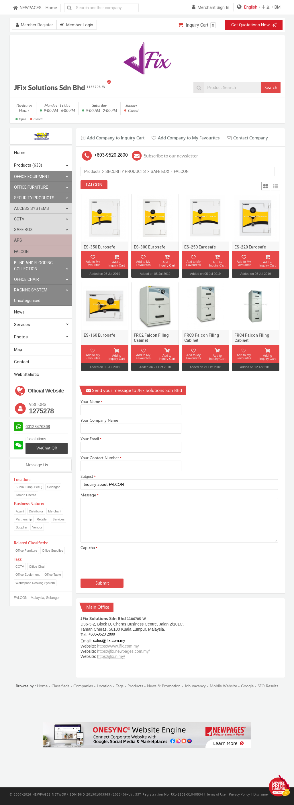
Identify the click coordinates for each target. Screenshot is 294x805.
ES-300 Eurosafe (149, 247)
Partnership (24, 519)
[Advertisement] (147, 706)
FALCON (21, 251)
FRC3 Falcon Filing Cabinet (201, 338)
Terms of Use (216, 794)
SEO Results (268, 686)
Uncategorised (27, 300)
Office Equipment (27, 574)
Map (18, 349)
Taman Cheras (26, 495)
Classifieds (60, 686)
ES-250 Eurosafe (200, 247)
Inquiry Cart (197, 25)
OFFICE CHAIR (41, 280)
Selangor (53, 487)
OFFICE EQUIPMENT (41, 177)
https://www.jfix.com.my (118, 646)
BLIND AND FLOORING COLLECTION (41, 266)
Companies (83, 686)
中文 (266, 7)
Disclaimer (261, 794)
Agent (20, 511)
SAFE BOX (41, 230)
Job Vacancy (195, 686)
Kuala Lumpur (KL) (29, 487)
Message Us (37, 465)
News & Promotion (164, 686)
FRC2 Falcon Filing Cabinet (151, 338)
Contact (21, 361)
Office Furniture (26, 550)
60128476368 (38, 426)
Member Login (76, 24)
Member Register (34, 24)
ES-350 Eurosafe (99, 247)
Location (104, 686)
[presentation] (124, 563)
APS (18, 240)
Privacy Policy (239, 794)
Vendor (37, 527)
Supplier (21, 527)
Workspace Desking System (35, 583)
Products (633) (41, 166)
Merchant (54, 511)
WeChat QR (46, 448)
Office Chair (37, 566)
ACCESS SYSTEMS (41, 209)
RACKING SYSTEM (41, 290)
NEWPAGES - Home (34, 8)
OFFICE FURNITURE (41, 187)
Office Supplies (52, 550)
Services (22, 324)
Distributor (36, 511)
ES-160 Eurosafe (99, 335)
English (250, 7)
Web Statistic (26, 374)
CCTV (41, 219)
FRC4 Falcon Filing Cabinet (251, 338)
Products (92, 171)
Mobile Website (223, 686)
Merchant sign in (210, 7)
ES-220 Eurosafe (250, 247)
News (19, 312)
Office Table (52, 574)
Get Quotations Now (253, 24)
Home (20, 152)
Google (247, 686)
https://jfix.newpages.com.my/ (123, 651)
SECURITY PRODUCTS (41, 198)
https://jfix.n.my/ (111, 656)
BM (278, 7)
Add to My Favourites (93, 263)
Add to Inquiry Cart (117, 264)
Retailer (42, 519)
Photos (21, 337)
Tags (120, 686)
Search (270, 87)
